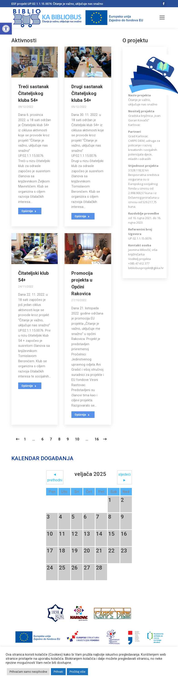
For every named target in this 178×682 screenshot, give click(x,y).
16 (97, 439)
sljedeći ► (124, 477)
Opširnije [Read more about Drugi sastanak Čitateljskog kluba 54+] (82, 216)
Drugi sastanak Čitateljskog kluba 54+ (87, 93)
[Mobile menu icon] (162, 17)
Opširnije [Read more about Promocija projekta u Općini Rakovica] (82, 414)
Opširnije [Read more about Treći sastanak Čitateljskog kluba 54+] (28, 211)
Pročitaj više (77, 671)
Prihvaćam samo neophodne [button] (28, 671)
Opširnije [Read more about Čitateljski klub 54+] (28, 385)
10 (77, 439)
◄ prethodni (54, 477)
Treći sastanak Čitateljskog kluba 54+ (33, 93)
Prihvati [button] (58, 671)
